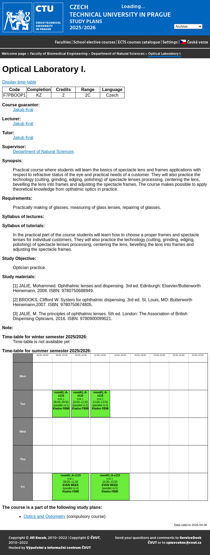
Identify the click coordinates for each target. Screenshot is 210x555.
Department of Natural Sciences (117, 53)
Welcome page (14, 53)
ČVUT (95, 537)
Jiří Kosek (38, 537)
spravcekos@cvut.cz (183, 542)
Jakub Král (23, 109)
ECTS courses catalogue (139, 41)
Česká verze (194, 41)
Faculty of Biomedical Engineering (59, 53)
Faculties (63, 41)
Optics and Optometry (45, 516)
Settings (170, 41)
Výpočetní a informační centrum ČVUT (58, 547)
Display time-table (19, 82)
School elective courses (94, 41)
